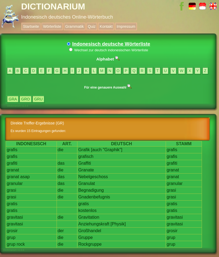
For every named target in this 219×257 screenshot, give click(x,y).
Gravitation (88, 217)
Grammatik (74, 26)
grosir (12, 230)
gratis (12, 203)
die (60, 149)
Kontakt (106, 26)
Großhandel (89, 230)
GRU (38, 99)
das (61, 163)
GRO (25, 99)
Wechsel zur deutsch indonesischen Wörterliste (108, 50)
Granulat (86, 183)
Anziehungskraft (93, 224)
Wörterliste (52, 26)
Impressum (126, 26)
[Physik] (118, 224)
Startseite (31, 26)
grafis (12, 149)
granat (13, 170)
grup (11, 237)
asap (25, 176)
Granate (86, 170)
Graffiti (84, 163)
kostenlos (87, 210)
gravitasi (15, 217)
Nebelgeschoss (93, 176)
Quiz (92, 26)
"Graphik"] (112, 149)
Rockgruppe (90, 244)
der (61, 230)
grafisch (85, 156)
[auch (96, 149)
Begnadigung (91, 190)
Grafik (84, 149)
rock (21, 244)
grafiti (12, 163)
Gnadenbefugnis (94, 197)
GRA (13, 99)
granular (15, 183)
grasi (11, 190)
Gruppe (85, 237)
